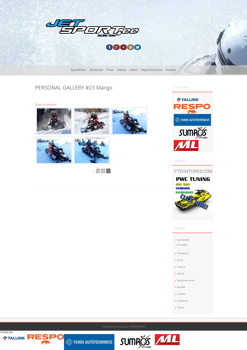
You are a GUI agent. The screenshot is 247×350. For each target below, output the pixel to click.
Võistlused (96, 70)
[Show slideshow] (45, 104)
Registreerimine (151, 70)
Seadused (182, 300)
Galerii (133, 70)
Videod (121, 70)
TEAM (180, 307)
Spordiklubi (78, 70)
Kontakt (171, 70)
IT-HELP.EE (122, 326)
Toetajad (182, 244)
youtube (181, 293)
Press (110, 70)
